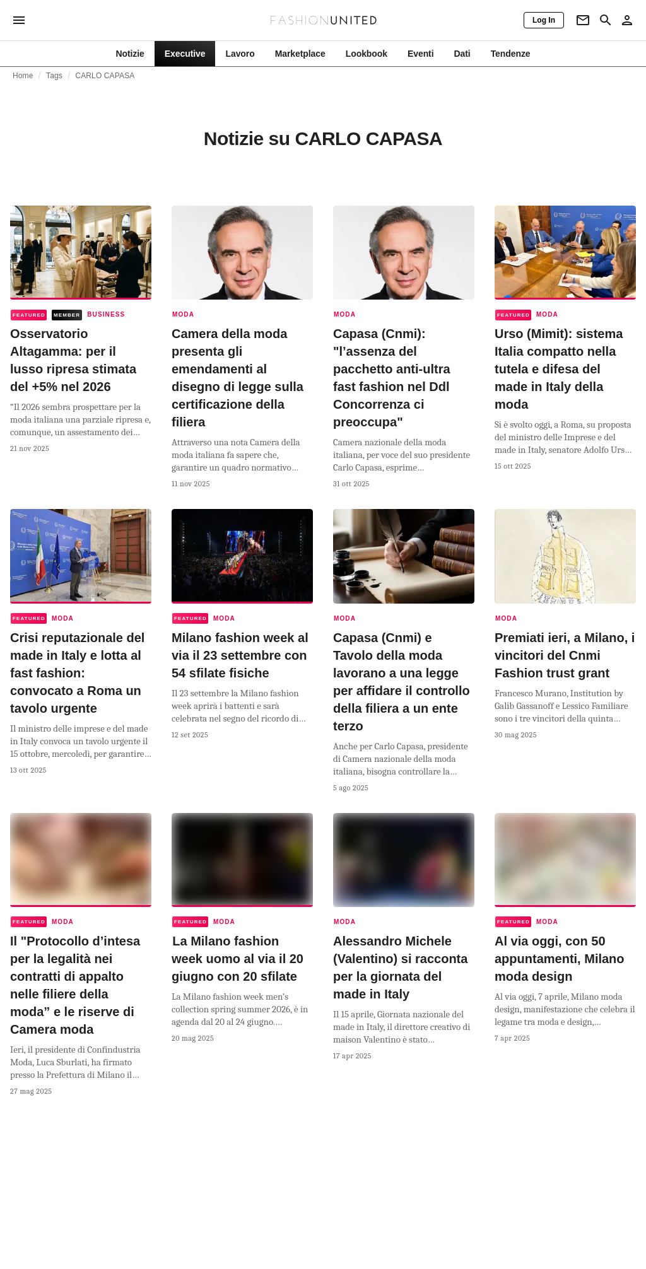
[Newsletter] (583, 20)
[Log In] (544, 20)
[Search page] (605, 20)
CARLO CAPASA (104, 75)
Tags (54, 75)
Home (23, 75)
